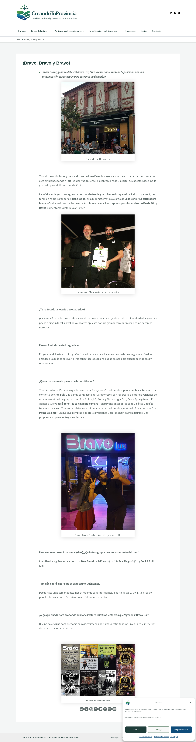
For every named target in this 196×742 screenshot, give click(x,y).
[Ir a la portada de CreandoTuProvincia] (47, 12)
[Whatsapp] (96, 709)
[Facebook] (175, 13)
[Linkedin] (171, 13)
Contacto (151, 31)
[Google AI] (110, 709)
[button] (190, 702)
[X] (86, 709)
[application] (47, 30)
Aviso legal (174, 737)
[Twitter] (179, 13)
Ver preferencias (181, 729)
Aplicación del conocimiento (68, 30)
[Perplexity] (105, 709)
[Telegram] (100, 709)
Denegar (158, 729)
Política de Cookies (145, 737)
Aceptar (135, 729)
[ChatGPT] (114, 709)
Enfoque (22, 31)
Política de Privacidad (161, 737)
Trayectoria (126, 31)
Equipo (140, 31)
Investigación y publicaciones (102, 30)
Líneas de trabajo (39, 30)
